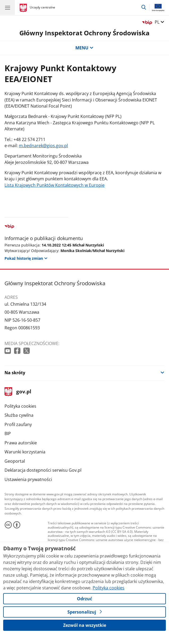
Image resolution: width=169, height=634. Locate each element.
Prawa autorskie (21, 443)
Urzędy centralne (42, 7)
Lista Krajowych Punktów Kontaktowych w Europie (55, 185)
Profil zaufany (18, 424)
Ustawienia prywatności (28, 479)
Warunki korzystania (25, 452)
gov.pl (18, 392)
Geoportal (15, 461)
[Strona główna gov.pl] (24, 8)
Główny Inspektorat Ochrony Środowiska (84, 33)
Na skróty (15, 373)
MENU (84, 48)
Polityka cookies (20, 406)
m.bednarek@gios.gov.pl (43, 145)
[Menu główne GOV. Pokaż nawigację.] (7, 7)
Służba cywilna (19, 415)
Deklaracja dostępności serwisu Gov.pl (43, 470)
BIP (8, 433)
